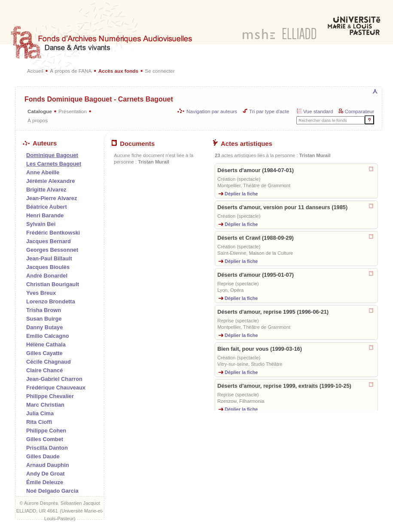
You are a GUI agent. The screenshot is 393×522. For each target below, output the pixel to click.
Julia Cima (40, 413)
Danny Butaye (44, 327)
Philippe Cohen (46, 430)
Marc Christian (45, 405)
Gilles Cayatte (44, 353)
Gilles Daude (43, 456)
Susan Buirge (44, 318)
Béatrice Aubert (46, 207)
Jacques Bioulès (48, 267)
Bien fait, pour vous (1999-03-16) (259, 349)
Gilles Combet (44, 439)
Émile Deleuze (44, 482)
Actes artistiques (242, 143)
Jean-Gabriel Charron (54, 379)
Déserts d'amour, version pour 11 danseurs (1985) (282, 207)
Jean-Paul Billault (49, 258)
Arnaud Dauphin (47, 465)
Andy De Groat (45, 473)
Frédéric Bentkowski (53, 232)
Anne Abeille (42, 172)
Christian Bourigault (52, 284)
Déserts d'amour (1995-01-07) (255, 275)
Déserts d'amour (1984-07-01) (255, 170)
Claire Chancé (44, 370)
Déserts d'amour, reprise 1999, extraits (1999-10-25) (284, 386)
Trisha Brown (43, 310)
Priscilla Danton (47, 448)
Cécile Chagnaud (48, 361)
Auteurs (40, 143)
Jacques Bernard (48, 241)
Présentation (72, 111)
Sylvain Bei (40, 224)
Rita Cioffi (39, 422)
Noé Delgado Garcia (52, 491)
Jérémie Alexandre (50, 181)
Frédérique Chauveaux (55, 387)
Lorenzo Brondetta (50, 301)
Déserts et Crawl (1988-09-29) (255, 238)
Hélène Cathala (46, 344)
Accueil (35, 71)
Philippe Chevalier (50, 396)
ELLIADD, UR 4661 (37, 510)
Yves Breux (41, 293)
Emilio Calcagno (47, 336)
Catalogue (39, 111)
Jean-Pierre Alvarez (51, 198)
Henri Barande (45, 215)
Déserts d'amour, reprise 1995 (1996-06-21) (273, 312)
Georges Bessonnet (52, 250)
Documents (133, 143)
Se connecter (159, 71)
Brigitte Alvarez (46, 189)
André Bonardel (46, 275)
